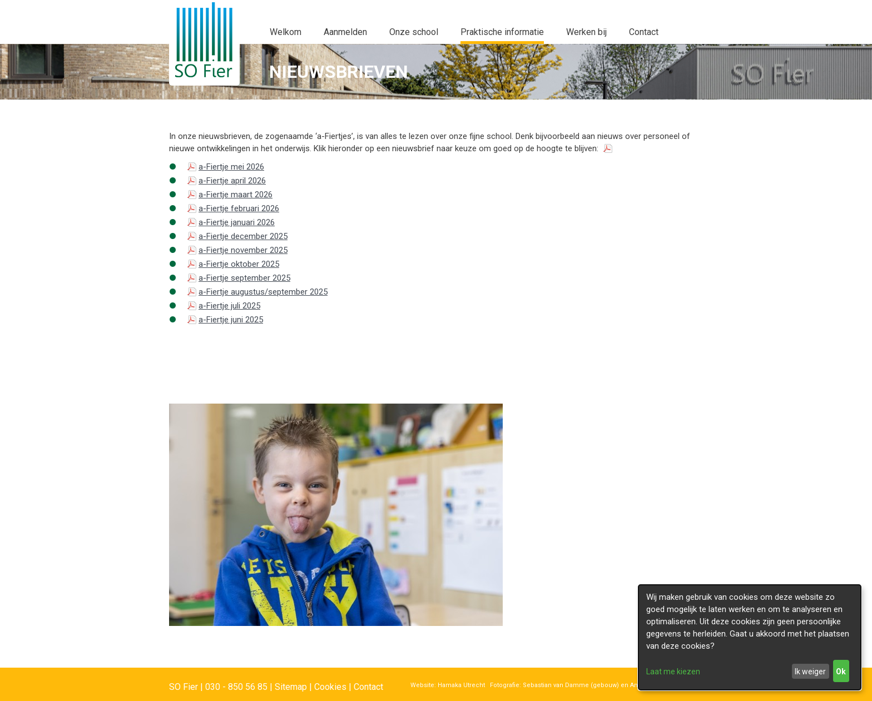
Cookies (330, 687)
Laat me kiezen (673, 671)
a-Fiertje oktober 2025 (239, 264)
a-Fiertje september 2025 (244, 278)
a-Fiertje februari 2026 (239, 208)
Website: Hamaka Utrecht (447, 685)
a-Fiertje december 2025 (243, 236)
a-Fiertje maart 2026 (235, 195)
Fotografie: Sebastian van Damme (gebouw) (552, 685)
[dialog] (749, 637)
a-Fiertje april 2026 (232, 181)
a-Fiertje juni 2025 (231, 320)
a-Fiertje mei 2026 (231, 167)
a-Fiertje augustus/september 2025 (263, 292)
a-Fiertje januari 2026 (237, 222)
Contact (368, 687)
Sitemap (291, 687)
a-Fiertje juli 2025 (229, 306)
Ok (841, 671)
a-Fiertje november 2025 (243, 250)
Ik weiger (810, 671)
